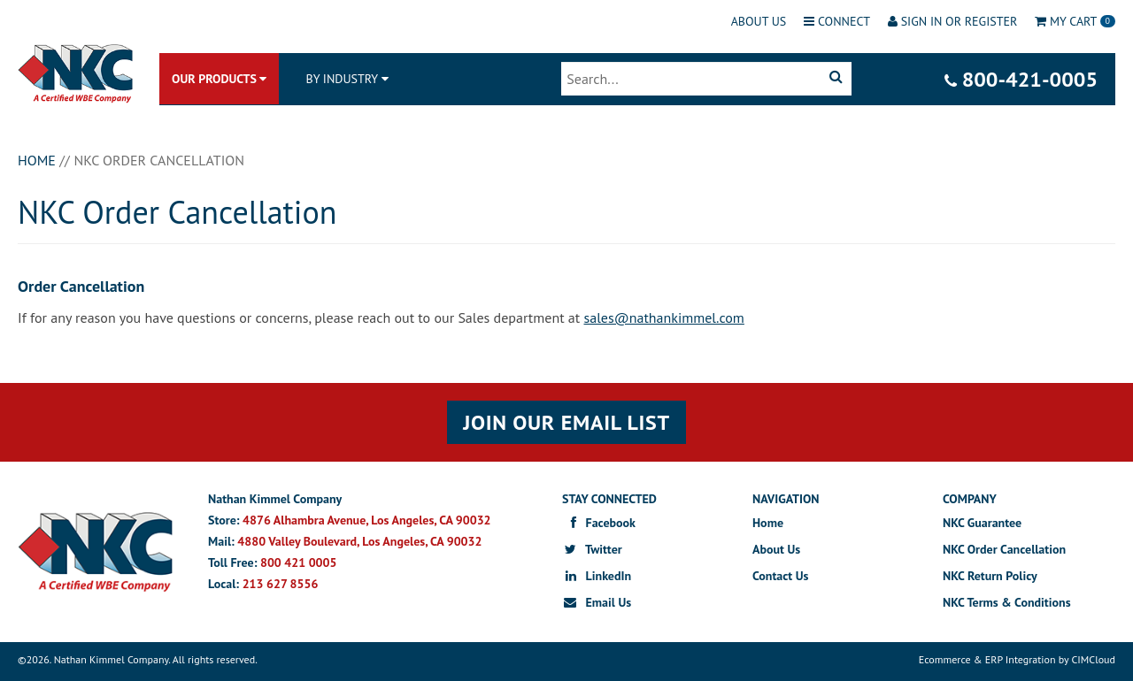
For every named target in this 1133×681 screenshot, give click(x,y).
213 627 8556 (281, 584)
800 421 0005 (298, 562)
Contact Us (780, 576)
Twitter (592, 549)
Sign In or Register (952, 21)
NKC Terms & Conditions (1007, 602)
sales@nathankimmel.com (664, 317)
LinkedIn (596, 576)
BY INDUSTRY (341, 79)
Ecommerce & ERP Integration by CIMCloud (1017, 659)
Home (767, 523)
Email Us (596, 602)
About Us (759, 21)
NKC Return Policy (990, 576)
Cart (1075, 21)
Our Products (219, 79)
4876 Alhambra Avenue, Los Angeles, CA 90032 (366, 520)
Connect (837, 21)
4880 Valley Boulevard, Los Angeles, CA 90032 (359, 541)
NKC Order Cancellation (1004, 549)
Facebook (599, 523)
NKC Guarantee (982, 523)
